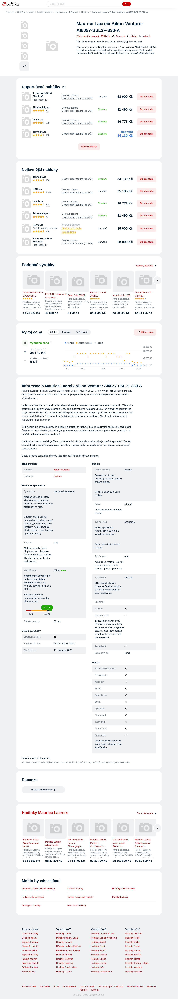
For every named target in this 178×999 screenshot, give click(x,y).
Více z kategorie (146, 813)
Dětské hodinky (29, 938)
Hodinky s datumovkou (123, 888)
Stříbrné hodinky (75, 888)
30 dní (53, 332)
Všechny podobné (145, 265)
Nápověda (45, 986)
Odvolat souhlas (135, 986)
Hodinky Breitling (64, 963)
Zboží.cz (10, 12)
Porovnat (118, 36)
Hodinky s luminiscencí (33, 897)
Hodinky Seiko (132, 942)
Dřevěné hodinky (30, 946)
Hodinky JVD (97, 967)
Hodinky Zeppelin (134, 971)
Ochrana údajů (87, 986)
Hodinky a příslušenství (66, 12)
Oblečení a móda (25, 12)
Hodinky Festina (64, 942)
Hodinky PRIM (132, 938)
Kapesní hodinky (30, 954)
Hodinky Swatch (133, 954)
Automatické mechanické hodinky (38, 888)
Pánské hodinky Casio (67, 938)
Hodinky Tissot (132, 959)
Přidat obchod (29, 986)
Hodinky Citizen (64, 971)
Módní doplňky (44, 12)
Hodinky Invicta (98, 963)
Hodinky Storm (132, 946)
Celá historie (82, 332)
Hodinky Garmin (99, 954)
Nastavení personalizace (111, 986)
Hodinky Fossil (98, 946)
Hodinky (85, 12)
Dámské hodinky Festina (68, 946)
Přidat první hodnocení (87, 36)
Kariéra (94, 990)
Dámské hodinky (30, 933)
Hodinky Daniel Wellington (104, 938)
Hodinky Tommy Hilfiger (137, 963)
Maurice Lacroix (62, 470)
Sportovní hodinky (30, 963)
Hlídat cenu (145, 332)
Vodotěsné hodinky (76, 905)
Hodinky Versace (133, 967)
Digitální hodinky (30, 942)
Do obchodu (146, 96)
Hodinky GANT (98, 950)
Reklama (151, 986)
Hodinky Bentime (64, 959)
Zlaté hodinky (28, 971)
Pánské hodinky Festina (68, 950)
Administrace (69, 986)
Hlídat (131, 36)
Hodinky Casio (63, 933)
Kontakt (83, 990)
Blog (56, 986)
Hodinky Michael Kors (101, 971)
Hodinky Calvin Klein (66, 967)
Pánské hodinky (120, 897)
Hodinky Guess (98, 959)
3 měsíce (66, 332)
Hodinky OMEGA (133, 933)
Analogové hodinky (31, 905)
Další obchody (89, 146)
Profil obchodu (40, 100)
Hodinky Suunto (133, 950)
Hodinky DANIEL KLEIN (102, 933)
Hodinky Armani (64, 954)
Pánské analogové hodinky (80, 897)
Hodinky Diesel (98, 942)
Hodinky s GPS (29, 950)
